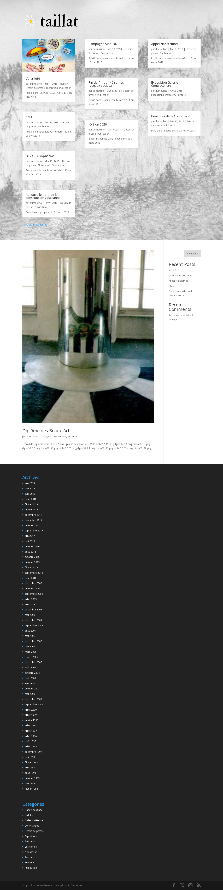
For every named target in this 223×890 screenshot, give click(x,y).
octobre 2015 (32, 556)
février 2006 (31, 657)
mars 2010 (31, 578)
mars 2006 (31, 651)
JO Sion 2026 (98, 124)
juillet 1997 (31, 730)
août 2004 (30, 678)
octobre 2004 (32, 672)
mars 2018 (31, 499)
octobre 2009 (32, 588)
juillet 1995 (31, 746)
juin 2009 (30, 604)
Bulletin (64, 83)
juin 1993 (30, 767)
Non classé (44, 165)
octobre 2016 (32, 546)
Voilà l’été (33, 78)
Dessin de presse (35, 87)
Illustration (52, 87)
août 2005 (30, 667)
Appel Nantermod (164, 44)
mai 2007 (30, 635)
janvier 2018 (31, 509)
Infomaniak (75, 885)
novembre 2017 (33, 520)
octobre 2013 (32, 562)
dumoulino (36, 83)
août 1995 (30, 741)
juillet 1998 (31, 725)
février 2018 (31, 504)
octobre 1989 (32, 778)
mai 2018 (30, 488)
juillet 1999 (31, 714)
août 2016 (30, 551)
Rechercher (192, 253)
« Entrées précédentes (34, 224)
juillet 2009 (31, 599)
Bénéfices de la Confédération (173, 116)
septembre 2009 (34, 593)
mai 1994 (30, 757)
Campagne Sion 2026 (104, 44)
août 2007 (30, 630)
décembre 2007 (33, 620)
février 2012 (31, 567)
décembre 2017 (33, 514)
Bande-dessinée (34, 810)
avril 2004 (30, 683)
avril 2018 (30, 493)
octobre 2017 (32, 525)
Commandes (32, 825)
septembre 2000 (34, 704)
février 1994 (31, 762)
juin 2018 (30, 483)
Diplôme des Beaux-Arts (47, 430)
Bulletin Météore (34, 820)
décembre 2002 (33, 699)
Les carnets (31, 846)
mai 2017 (30, 541)
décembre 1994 (33, 751)
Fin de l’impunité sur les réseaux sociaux (106, 84)
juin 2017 (30, 535)
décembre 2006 (33, 641)
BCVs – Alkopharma (40, 156)
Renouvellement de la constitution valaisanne (43, 196)
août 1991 (30, 772)
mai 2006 (30, 646)
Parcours (170, 94)
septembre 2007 (34, 625)
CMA (29, 117)
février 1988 (31, 788)
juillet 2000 (31, 709)
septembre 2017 (34, 530)
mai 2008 (30, 614)
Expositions (157, 94)
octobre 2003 (32, 688)
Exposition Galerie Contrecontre (164, 84)
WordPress (43, 885)
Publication (65, 87)
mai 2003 (30, 693)
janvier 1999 (31, 720)
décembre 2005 (33, 662)
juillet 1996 (31, 736)
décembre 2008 (33, 609)
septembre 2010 (34, 572)
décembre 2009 (33, 583)
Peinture (181, 94)
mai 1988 (30, 783)
